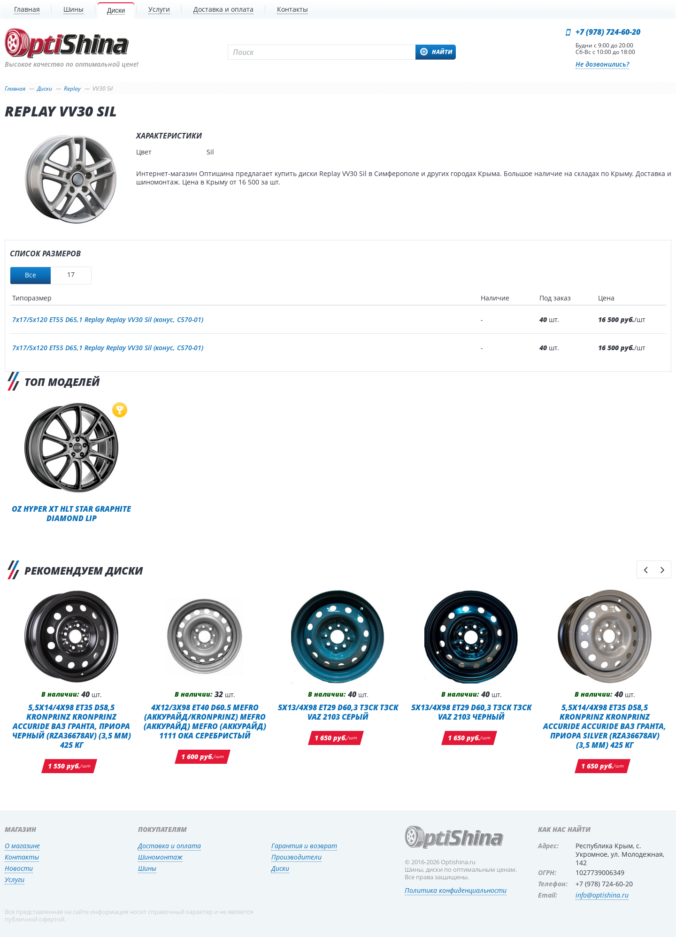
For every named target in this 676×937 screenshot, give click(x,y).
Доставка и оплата (169, 845)
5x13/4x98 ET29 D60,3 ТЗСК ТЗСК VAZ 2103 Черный (471, 712)
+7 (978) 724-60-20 (608, 32)
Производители (296, 857)
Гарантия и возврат (304, 845)
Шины (147, 868)
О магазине (22, 845)
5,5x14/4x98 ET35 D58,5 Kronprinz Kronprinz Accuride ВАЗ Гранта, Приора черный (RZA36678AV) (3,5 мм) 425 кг (71, 726)
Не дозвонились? (602, 64)
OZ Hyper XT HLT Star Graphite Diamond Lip (71, 513)
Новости (19, 868)
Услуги (14, 879)
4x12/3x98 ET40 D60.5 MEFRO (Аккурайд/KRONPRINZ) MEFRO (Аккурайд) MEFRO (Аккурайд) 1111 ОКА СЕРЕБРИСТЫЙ (205, 721)
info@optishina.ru (602, 895)
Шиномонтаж (160, 857)
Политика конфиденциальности (456, 890)
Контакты (22, 857)
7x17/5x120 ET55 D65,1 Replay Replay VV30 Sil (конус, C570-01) (107, 319)
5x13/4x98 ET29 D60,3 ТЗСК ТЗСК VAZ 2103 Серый (338, 712)
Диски (280, 868)
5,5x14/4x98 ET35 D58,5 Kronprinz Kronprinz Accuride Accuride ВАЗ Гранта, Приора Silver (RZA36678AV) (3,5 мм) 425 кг (604, 726)
